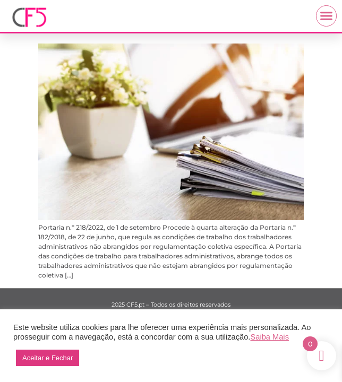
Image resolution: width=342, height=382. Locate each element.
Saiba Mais (269, 337)
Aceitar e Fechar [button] (47, 358)
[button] (326, 16)
